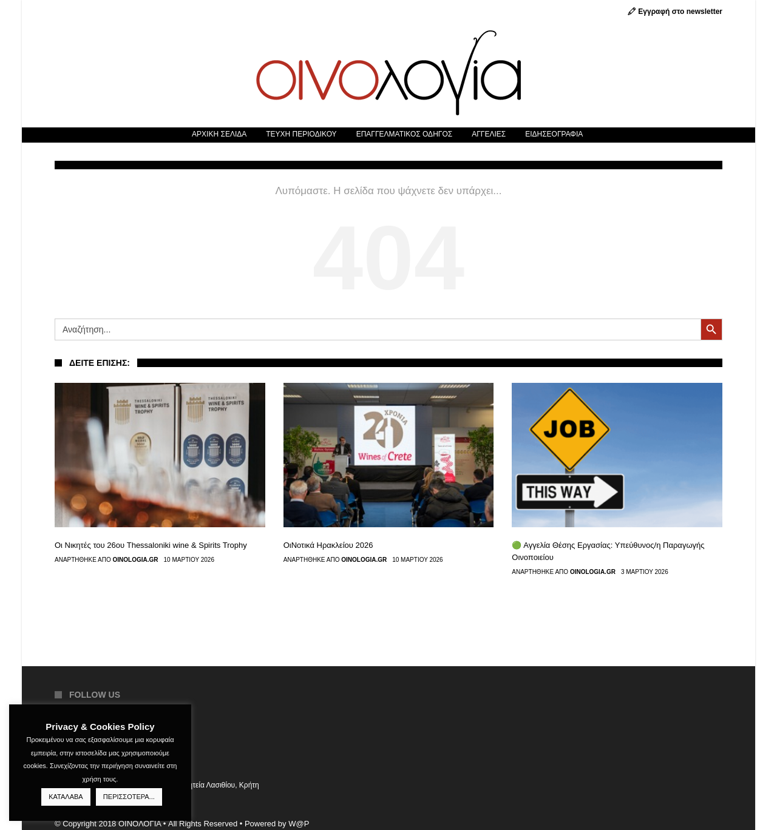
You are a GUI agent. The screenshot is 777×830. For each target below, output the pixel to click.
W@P (298, 823)
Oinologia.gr (135, 560)
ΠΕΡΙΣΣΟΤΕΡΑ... (129, 796)
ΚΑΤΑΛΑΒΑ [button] (66, 796)
